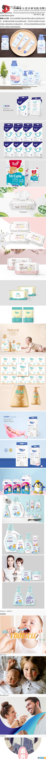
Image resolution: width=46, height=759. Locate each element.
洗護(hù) (9, 611)
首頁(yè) (2, 611)
